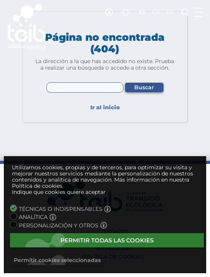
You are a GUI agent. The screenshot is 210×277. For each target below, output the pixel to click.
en (170, 11)
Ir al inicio (105, 107)
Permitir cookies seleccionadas (57, 260)
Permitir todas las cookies (106, 240)
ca (156, 11)
